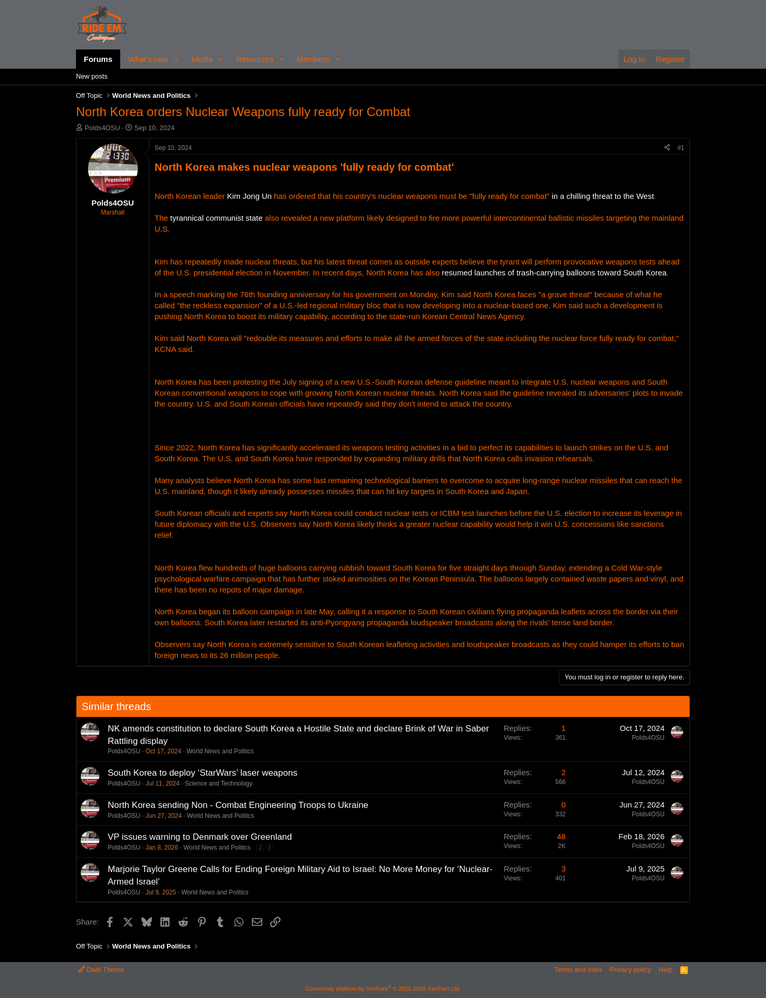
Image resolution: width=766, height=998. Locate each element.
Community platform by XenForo (383, 989)
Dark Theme (101, 970)
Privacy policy (630, 970)
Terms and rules (578, 970)
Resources (255, 59)
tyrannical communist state (216, 217)
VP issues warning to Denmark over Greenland (200, 837)
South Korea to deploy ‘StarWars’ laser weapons (202, 773)
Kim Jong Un (249, 196)
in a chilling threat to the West (603, 196)
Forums (98, 59)
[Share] (667, 148)
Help (666, 970)
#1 (681, 147)
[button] (176, 59)
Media (202, 59)
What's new (148, 59)
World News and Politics (219, 751)
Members (313, 59)
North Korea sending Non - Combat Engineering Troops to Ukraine (238, 805)
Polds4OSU (102, 128)
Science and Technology (218, 783)
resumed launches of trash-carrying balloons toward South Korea (554, 272)
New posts (92, 76)
